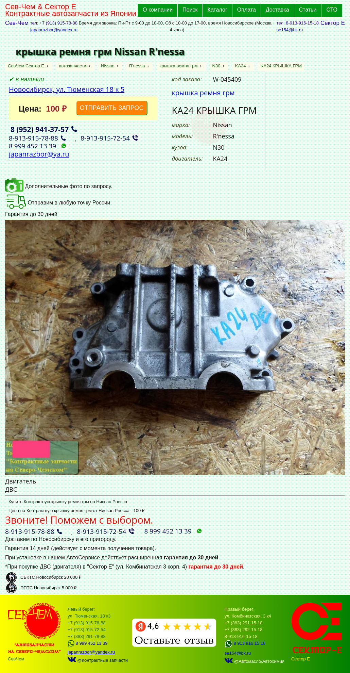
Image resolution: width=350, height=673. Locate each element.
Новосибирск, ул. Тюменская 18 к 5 (66, 89)
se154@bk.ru (290, 29)
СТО (331, 10)
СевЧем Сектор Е (27, 65)
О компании (158, 10)
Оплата (246, 10)
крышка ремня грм (179, 65)
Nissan (108, 65)
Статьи (308, 10)
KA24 (241, 65)
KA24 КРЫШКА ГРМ (281, 65)
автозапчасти (73, 65)
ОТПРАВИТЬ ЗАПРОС (112, 107)
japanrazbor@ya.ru (39, 154)
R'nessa (137, 65)
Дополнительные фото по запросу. (58, 186)
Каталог (217, 10)
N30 (217, 65)
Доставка (277, 10)
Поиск (189, 10)
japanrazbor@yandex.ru (53, 29)
